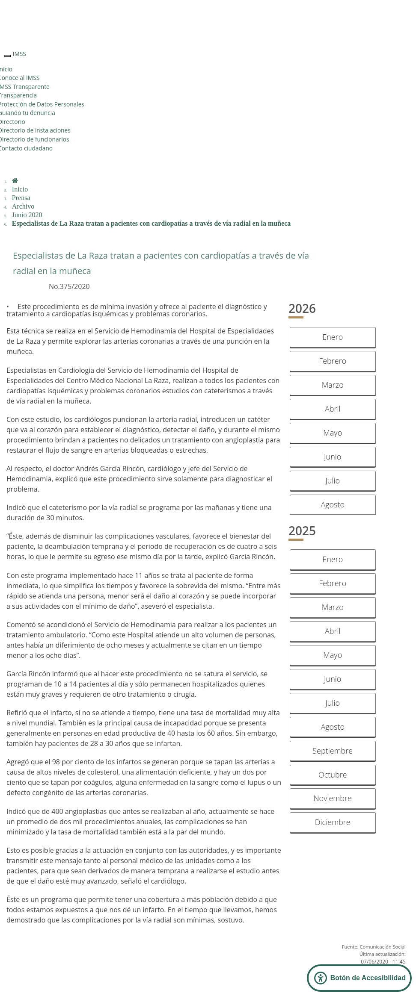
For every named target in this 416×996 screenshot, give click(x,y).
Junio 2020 (27, 214)
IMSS (19, 54)
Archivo (23, 206)
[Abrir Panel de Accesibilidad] (359, 978)
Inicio (20, 189)
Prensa (21, 197)
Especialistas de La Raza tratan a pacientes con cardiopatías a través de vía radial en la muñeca (151, 223)
